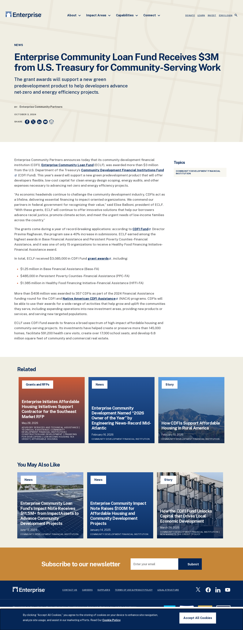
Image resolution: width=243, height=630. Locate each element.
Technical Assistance (35, 430)
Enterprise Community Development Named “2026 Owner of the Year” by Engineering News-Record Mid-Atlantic (121, 418)
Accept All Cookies (197, 618)
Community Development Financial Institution (43, 431)
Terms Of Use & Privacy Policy (134, 590)
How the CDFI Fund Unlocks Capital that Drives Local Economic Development (186, 516)
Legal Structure (168, 590)
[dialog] (121, 619)
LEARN (201, 15)
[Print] (51, 122)
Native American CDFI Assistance (90, 298)
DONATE (190, 15)
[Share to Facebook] (27, 122)
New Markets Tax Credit (175, 534)
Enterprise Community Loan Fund (67, 165)
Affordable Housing (45, 439)
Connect (151, 15)
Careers (87, 590)
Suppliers (103, 590)
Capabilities (127, 15)
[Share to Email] (45, 122)
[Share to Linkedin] (39, 122)
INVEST (212, 15)
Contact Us (69, 590)
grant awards (100, 258)
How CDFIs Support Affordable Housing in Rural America (190, 425)
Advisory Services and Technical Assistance (50, 427)
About (74, 15)
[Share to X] (33, 122)
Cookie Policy (111, 620)
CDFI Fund (142, 229)
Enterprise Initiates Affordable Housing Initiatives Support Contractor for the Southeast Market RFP (50, 409)
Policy (196, 534)
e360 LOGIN (225, 15)
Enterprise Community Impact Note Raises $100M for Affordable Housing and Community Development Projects (118, 513)
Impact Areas (98, 15)
